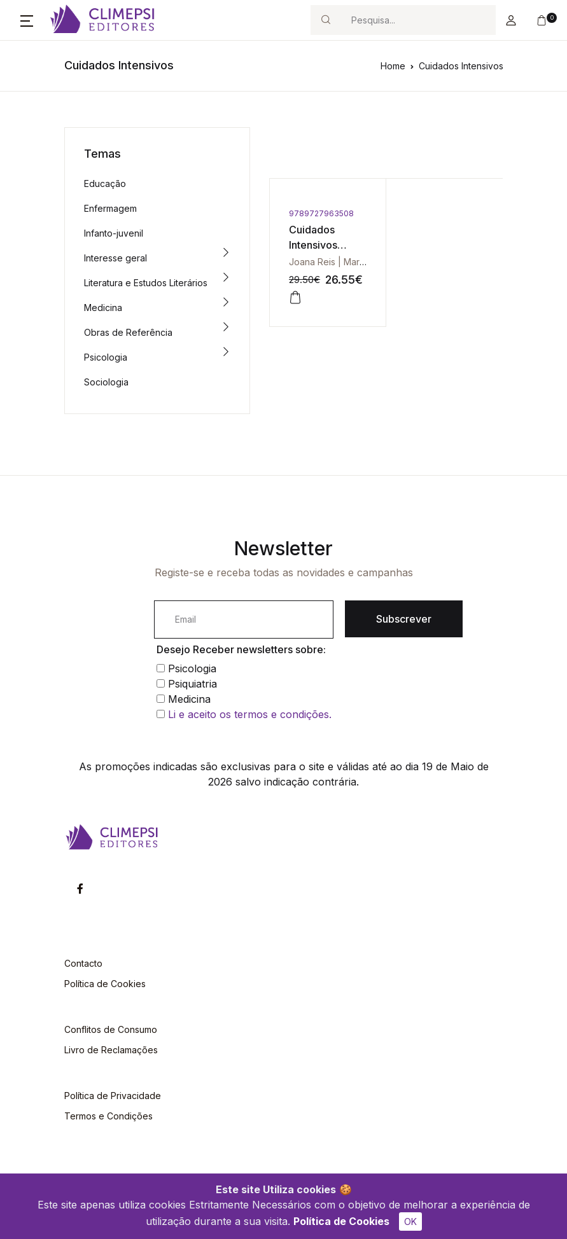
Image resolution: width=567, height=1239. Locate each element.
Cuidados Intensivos (461, 65)
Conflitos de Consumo (110, 1029)
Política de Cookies (341, 1221)
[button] (26, 20)
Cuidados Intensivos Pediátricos (316, 244)
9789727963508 (321, 213)
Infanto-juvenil (113, 233)
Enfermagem (110, 208)
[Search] (418, 20)
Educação (105, 183)
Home (393, 65)
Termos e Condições (108, 1116)
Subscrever (403, 619)
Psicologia (105, 357)
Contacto (83, 963)
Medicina (103, 307)
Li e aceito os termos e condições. (250, 714)
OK (410, 1221)
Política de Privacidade (112, 1095)
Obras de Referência (128, 332)
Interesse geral (115, 258)
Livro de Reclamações (111, 1049)
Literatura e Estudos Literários (145, 282)
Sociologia (106, 382)
